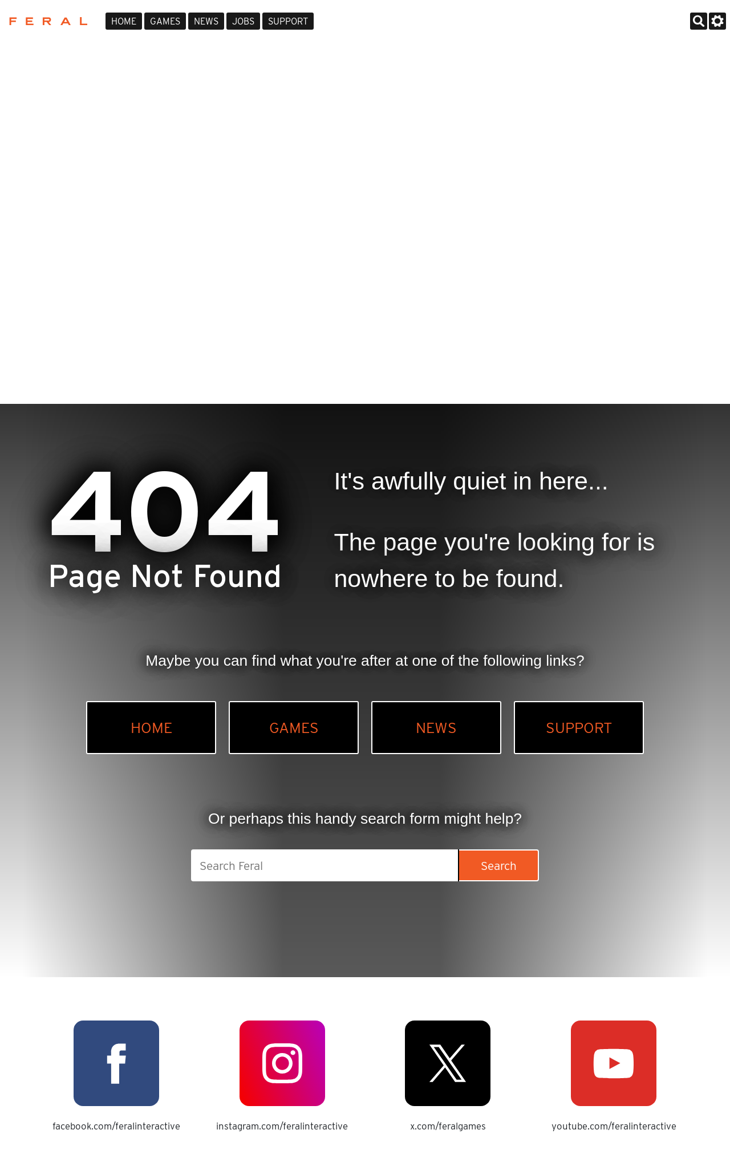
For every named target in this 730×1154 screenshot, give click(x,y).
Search (499, 866)
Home (123, 21)
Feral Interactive (45, 21)
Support (288, 21)
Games (165, 21)
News (206, 21)
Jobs (243, 21)
